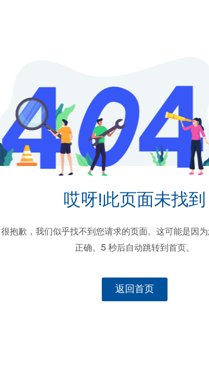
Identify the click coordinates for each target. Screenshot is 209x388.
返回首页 (134, 288)
